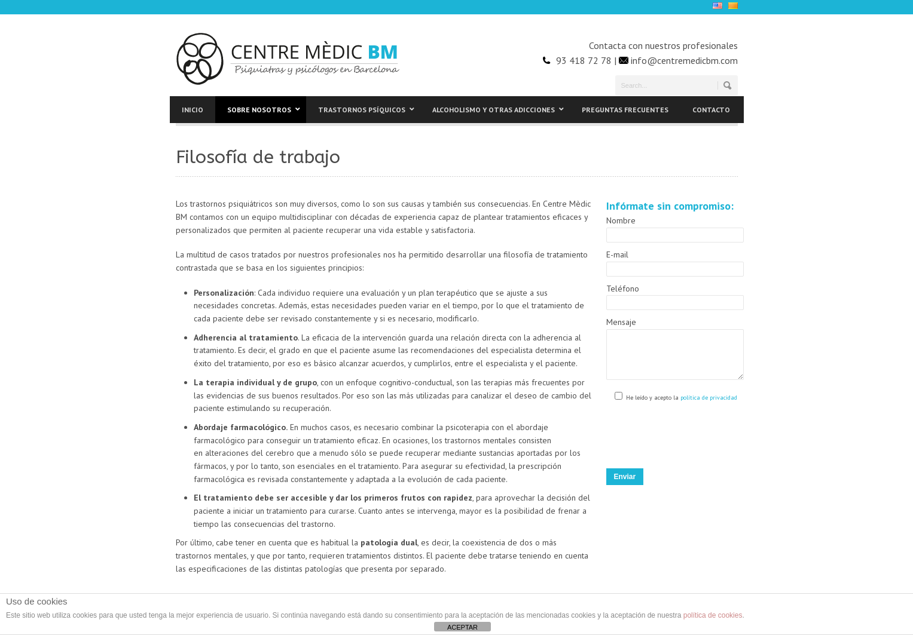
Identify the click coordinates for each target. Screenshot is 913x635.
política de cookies (713, 615)
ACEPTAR (462, 627)
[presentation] (697, 438)
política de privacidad (708, 406)
